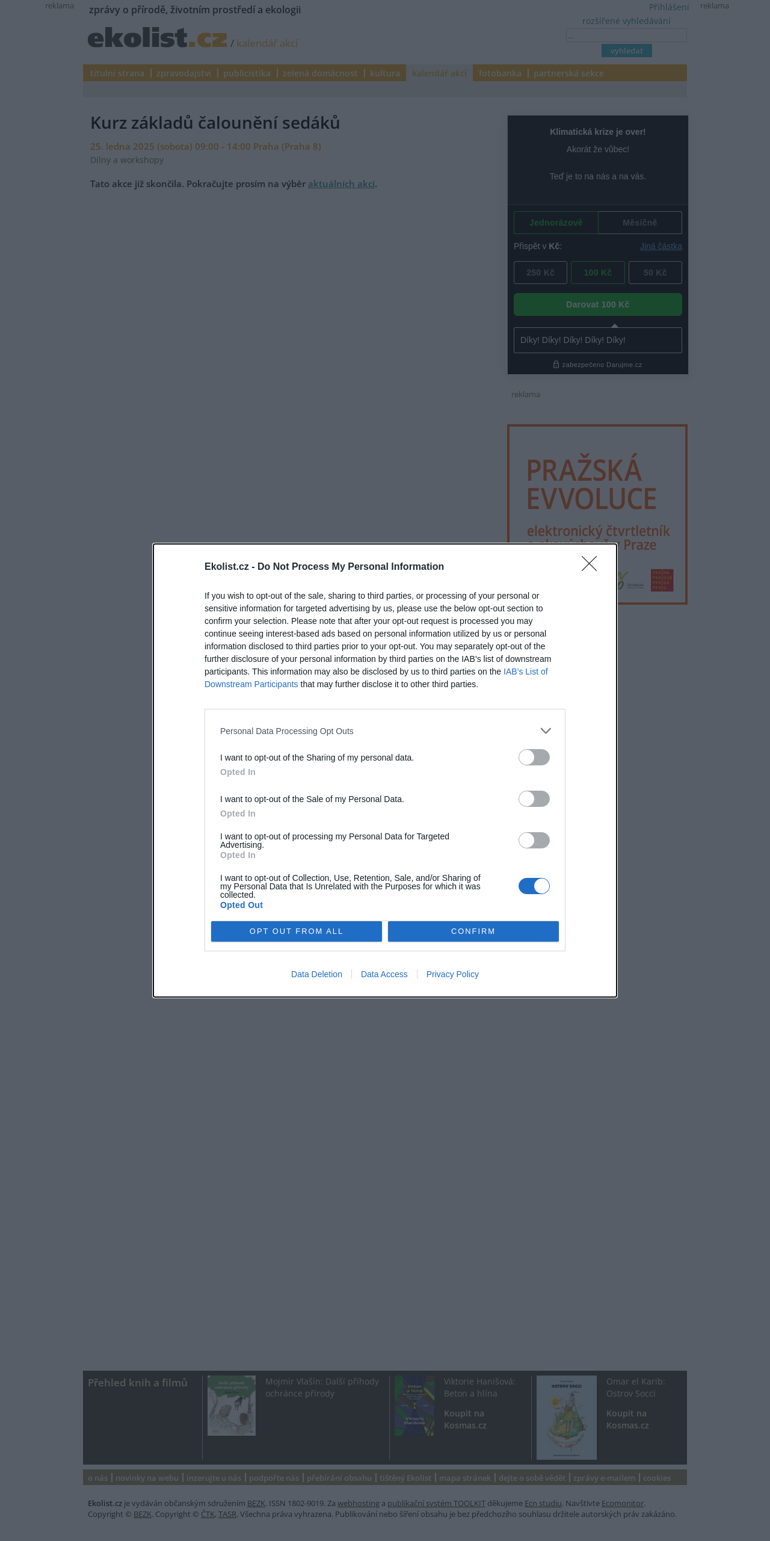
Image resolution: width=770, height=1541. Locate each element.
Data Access (384, 974)
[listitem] (385, 730)
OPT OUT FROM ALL (296, 931)
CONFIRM (473, 931)
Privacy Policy (453, 974)
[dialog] (385, 770)
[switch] (534, 757)
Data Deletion (316, 974)
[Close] (593, 567)
